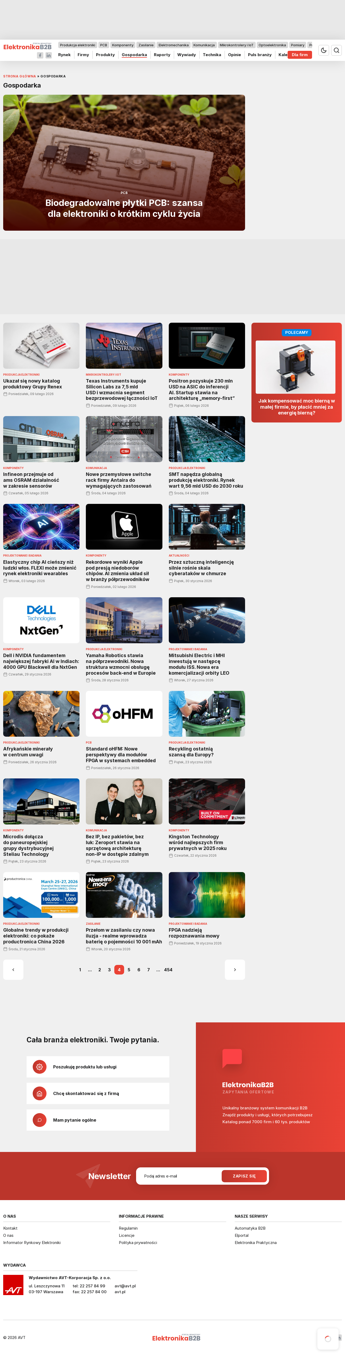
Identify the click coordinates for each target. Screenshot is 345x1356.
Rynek (64, 54)
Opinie (234, 54)
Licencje (126, 1235)
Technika (212, 54)
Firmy (83, 54)
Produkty (105, 54)
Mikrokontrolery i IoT (237, 45)
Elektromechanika (174, 45)
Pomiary (297, 45)
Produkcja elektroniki (77, 45)
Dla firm (300, 54)
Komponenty (122, 45)
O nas (8, 1235)
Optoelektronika (272, 45)
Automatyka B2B (250, 1228)
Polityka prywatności (138, 1242)
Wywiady (186, 54)
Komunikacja (204, 45)
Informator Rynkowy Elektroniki (32, 1242)
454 (168, 969)
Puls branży (260, 54)
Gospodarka (134, 54)
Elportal (242, 1235)
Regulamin (128, 1228)
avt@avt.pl (125, 1285)
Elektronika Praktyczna (256, 1242)
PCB (103, 45)
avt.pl (120, 1291)
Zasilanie (146, 45)
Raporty (162, 54)
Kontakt (10, 1228)
